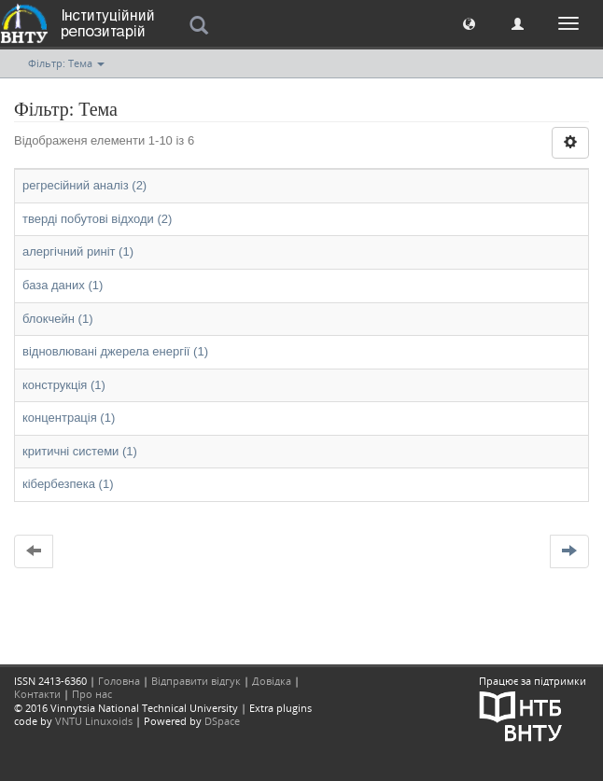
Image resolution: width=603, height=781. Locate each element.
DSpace (222, 721)
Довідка (271, 681)
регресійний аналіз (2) (84, 185)
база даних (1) (62, 285)
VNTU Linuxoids (94, 721)
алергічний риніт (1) (77, 251)
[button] (469, 22)
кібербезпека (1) (68, 484)
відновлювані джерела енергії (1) (115, 351)
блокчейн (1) (57, 319)
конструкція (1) (63, 385)
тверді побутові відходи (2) (97, 219)
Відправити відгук (196, 681)
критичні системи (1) (79, 451)
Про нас (92, 694)
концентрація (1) (68, 418)
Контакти (37, 694)
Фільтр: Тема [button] (66, 63)
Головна (119, 681)
